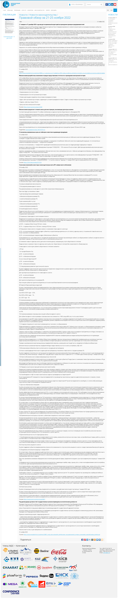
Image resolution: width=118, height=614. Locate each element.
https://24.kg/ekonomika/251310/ (33, 162)
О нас (4, 10)
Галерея (48, 10)
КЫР (112, 10)
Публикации (17, 10)
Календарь (53, 10)
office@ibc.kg (106, 552)
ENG (108, 10)
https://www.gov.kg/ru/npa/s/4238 (33, 107)
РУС (115, 10)
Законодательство (39, 10)
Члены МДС (10, 10)
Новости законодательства (43, 15)
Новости (24, 10)
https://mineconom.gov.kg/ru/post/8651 (34, 499)
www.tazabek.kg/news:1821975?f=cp (35, 129)
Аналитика (30, 10)
